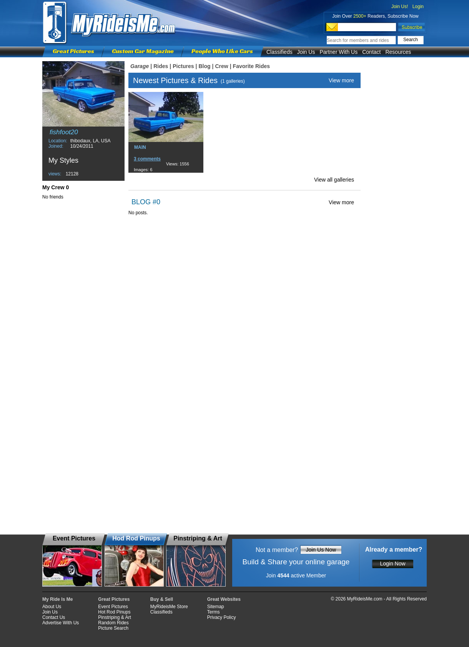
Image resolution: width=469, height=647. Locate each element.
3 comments (147, 159)
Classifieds (279, 52)
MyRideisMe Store (169, 606)
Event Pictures (113, 606)
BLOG (141, 202)
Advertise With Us (60, 622)
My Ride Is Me (57, 599)
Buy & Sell (161, 599)
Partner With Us (338, 52)
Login (418, 6)
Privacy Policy (221, 617)
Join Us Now (321, 550)
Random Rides (113, 622)
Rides (160, 66)
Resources (398, 52)
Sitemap (215, 606)
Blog (204, 66)
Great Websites (224, 599)
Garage (139, 66)
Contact (371, 52)
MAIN (140, 147)
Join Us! (399, 6)
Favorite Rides (251, 66)
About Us (51, 606)
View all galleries (334, 180)
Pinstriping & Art (114, 617)
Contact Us (53, 617)
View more (341, 80)
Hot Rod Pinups (114, 612)
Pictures (183, 66)
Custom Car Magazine (143, 51)
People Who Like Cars (222, 51)
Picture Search (113, 628)
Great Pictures (73, 51)
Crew (221, 66)
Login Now (392, 563)
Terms (213, 612)
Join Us (306, 52)
